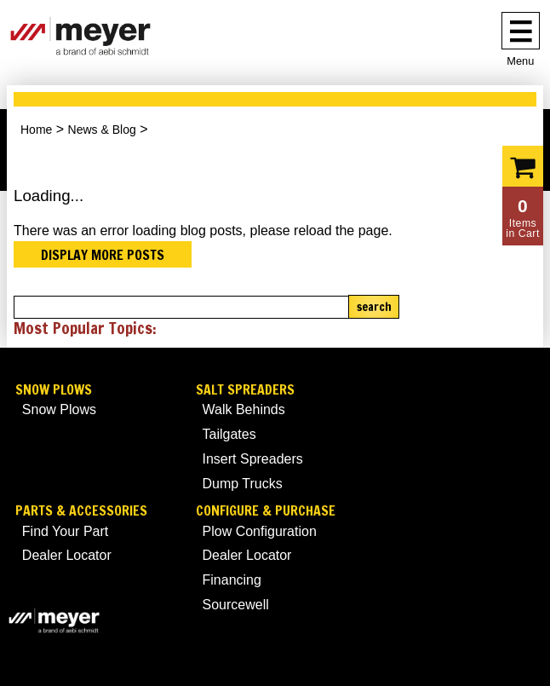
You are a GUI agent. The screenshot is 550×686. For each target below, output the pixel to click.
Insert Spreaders (253, 459)
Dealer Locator (67, 555)
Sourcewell (236, 604)
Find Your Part (65, 531)
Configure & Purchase (265, 511)
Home (36, 129)
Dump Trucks (243, 483)
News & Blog (102, 129)
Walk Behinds (244, 409)
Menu (520, 61)
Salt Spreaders (245, 390)
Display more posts (102, 254)
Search (374, 306)
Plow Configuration (260, 531)
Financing (232, 580)
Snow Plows (53, 390)
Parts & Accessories (81, 511)
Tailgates (229, 434)
